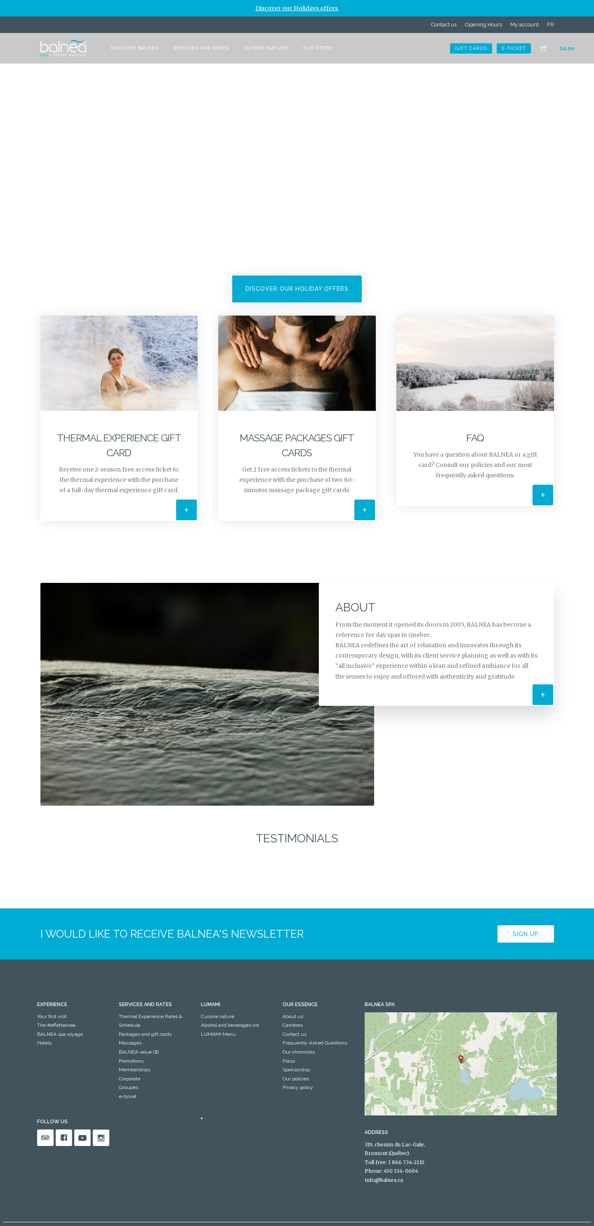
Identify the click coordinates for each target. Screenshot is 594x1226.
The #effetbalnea (56, 1025)
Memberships (134, 1070)
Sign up (526, 933)
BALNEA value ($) (139, 1052)
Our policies (296, 1079)
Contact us (444, 24)
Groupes (128, 1087)
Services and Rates (201, 48)
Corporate (129, 1079)
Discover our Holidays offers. (297, 8)
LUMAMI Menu (218, 1034)
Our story (318, 48)
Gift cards (471, 48)
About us (293, 1016)
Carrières (293, 1025)
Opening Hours (483, 24)
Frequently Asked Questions (315, 1043)
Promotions (131, 1061)
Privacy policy (298, 1087)
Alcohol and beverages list (230, 1025)
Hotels (44, 1043)
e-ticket (514, 48)
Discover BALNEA (134, 48)
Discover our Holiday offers (297, 288)
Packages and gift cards (145, 1034)
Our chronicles (299, 1052)
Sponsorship (296, 1070)
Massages (130, 1043)
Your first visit (52, 1016)
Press (289, 1061)
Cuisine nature (266, 48)
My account (524, 24)
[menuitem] (550, 25)
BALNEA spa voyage (60, 1034)
